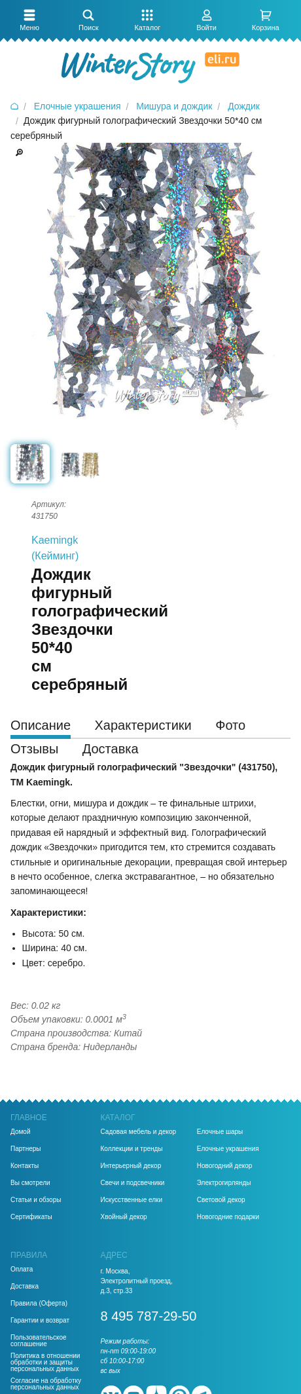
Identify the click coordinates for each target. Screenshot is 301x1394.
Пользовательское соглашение (38, 1340)
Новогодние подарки (228, 1217)
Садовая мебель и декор (139, 1132)
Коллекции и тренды (132, 1149)
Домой (20, 1132)
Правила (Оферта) (38, 1303)
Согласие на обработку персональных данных (45, 1384)
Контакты (24, 1166)
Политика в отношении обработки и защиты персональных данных (45, 1362)
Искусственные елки (132, 1200)
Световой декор (221, 1200)
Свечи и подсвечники (133, 1183)
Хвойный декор (124, 1217)
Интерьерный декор (131, 1166)
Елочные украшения (228, 1149)
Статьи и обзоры (35, 1200)
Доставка (24, 1286)
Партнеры (25, 1149)
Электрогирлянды (224, 1183)
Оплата (21, 1269)
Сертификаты (31, 1217)
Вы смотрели (30, 1183)
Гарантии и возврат (39, 1320)
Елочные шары (220, 1132)
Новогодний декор (225, 1166)
